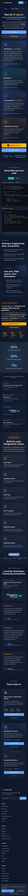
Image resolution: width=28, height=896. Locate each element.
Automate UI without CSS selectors (13, 115)
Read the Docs (14, 719)
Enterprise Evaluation (6, 838)
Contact (3, 871)
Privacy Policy (5, 875)
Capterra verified (16, 621)
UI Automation (5, 811)
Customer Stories (5, 851)
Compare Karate (5, 836)
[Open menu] (25, 2)
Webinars (4, 853)
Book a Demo (14, 32)
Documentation (5, 846)
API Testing (4, 808)
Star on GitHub (14, 716)
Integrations (4, 818)
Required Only (20, 890)
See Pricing (14, 777)
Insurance (4, 833)
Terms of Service (5, 878)
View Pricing (14, 36)
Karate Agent (15, 26)
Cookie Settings (5, 880)
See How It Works (14, 748)
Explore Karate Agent (14, 325)
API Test (11, 180)
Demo (21, 2)
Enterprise (4, 828)
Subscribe (23, 798)
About (3, 868)
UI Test (17, 180)
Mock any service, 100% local (11, 89)
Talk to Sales (14, 556)
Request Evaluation (13, 329)
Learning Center (5, 848)
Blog (3, 856)
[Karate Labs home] (7, 2)
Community (4, 858)
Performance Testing (6, 816)
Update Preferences (14, 893)
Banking (3, 831)
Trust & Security (5, 873)
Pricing (3, 821)
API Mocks (4, 813)
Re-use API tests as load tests (11, 139)
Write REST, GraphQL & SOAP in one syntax (14, 66)
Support (3, 861)
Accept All (8, 890)
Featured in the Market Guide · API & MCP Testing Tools (14, 156)
